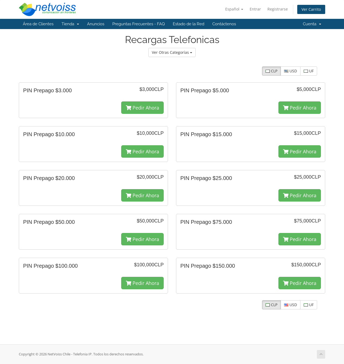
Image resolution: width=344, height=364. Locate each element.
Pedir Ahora (142, 107)
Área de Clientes (38, 24)
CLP (271, 70)
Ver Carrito (311, 9)
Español (234, 9)
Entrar (255, 9)
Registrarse (277, 9)
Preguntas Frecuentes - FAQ (138, 24)
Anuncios (95, 24)
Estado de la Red (188, 24)
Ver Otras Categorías (172, 52)
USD (290, 70)
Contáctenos (224, 24)
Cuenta (312, 24)
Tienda (70, 24)
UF (309, 70)
